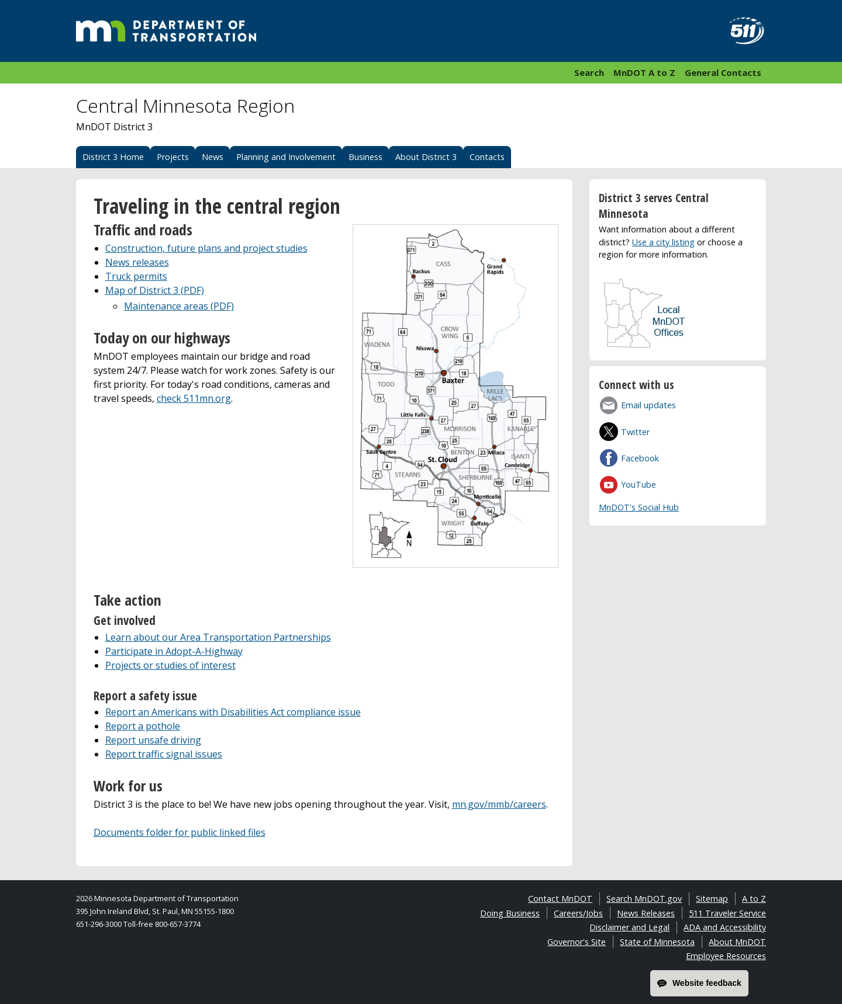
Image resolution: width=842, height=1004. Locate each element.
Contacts (487, 156)
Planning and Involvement (286, 156)
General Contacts (723, 72)
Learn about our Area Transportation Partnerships (218, 637)
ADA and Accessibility (725, 927)
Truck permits (136, 276)
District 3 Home (113, 156)
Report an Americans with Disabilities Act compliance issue (233, 712)
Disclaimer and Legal (629, 927)
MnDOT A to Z (644, 72)
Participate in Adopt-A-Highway (174, 651)
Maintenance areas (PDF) (179, 306)
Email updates (648, 405)
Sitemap (712, 898)
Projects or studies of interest (170, 665)
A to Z (754, 898)
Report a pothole (142, 726)
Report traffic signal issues (163, 754)
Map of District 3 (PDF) (154, 290)
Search (589, 72)
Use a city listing (663, 242)
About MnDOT (737, 941)
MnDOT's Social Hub (639, 507)
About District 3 (426, 156)
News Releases (646, 913)
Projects (173, 156)
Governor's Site (576, 941)
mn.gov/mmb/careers (499, 804)
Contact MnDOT (560, 898)
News (212, 156)
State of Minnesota (657, 941)
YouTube (638, 484)
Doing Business (510, 913)
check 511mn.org (194, 398)
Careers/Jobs (578, 913)
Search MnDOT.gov (644, 898)
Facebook (640, 458)
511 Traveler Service (727, 913)
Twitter (635, 431)
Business (365, 156)
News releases (137, 262)
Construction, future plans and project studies (206, 248)
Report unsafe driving (153, 740)
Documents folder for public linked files (179, 832)
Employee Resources (726, 955)
